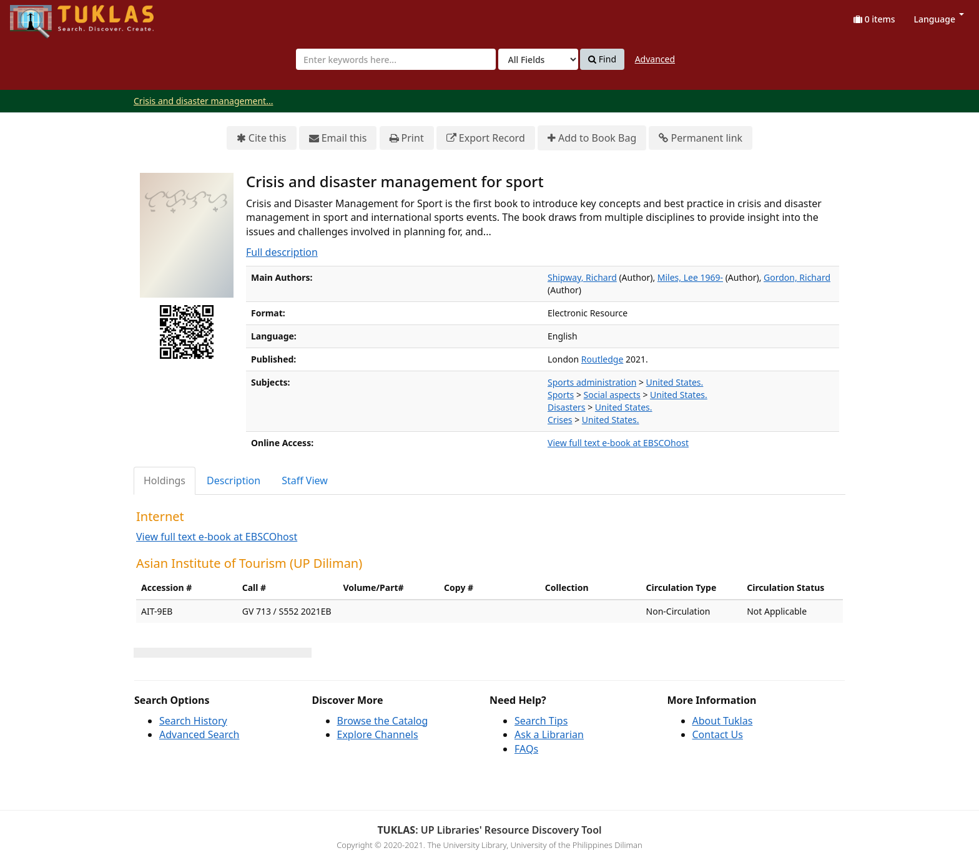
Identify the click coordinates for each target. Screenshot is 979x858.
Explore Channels (377, 734)
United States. (675, 382)
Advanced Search (199, 734)
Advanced (655, 59)
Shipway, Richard (582, 277)
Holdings (164, 480)
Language (939, 19)
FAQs (526, 749)
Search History (193, 721)
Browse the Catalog (382, 721)
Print (407, 138)
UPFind (40, 15)
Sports (561, 395)
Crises (560, 420)
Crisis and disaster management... (203, 101)
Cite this (262, 138)
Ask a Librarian (549, 734)
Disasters (567, 407)
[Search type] (538, 59)
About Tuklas (722, 721)
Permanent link (700, 138)
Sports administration (592, 382)
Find (602, 59)
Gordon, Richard (797, 277)
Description (233, 480)
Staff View (305, 480)
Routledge (602, 359)
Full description (282, 252)
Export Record (485, 138)
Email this (338, 138)
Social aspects (612, 395)
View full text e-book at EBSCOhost (618, 443)
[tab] (165, 481)
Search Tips (541, 721)
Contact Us (717, 734)
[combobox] (396, 59)
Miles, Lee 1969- (690, 277)
